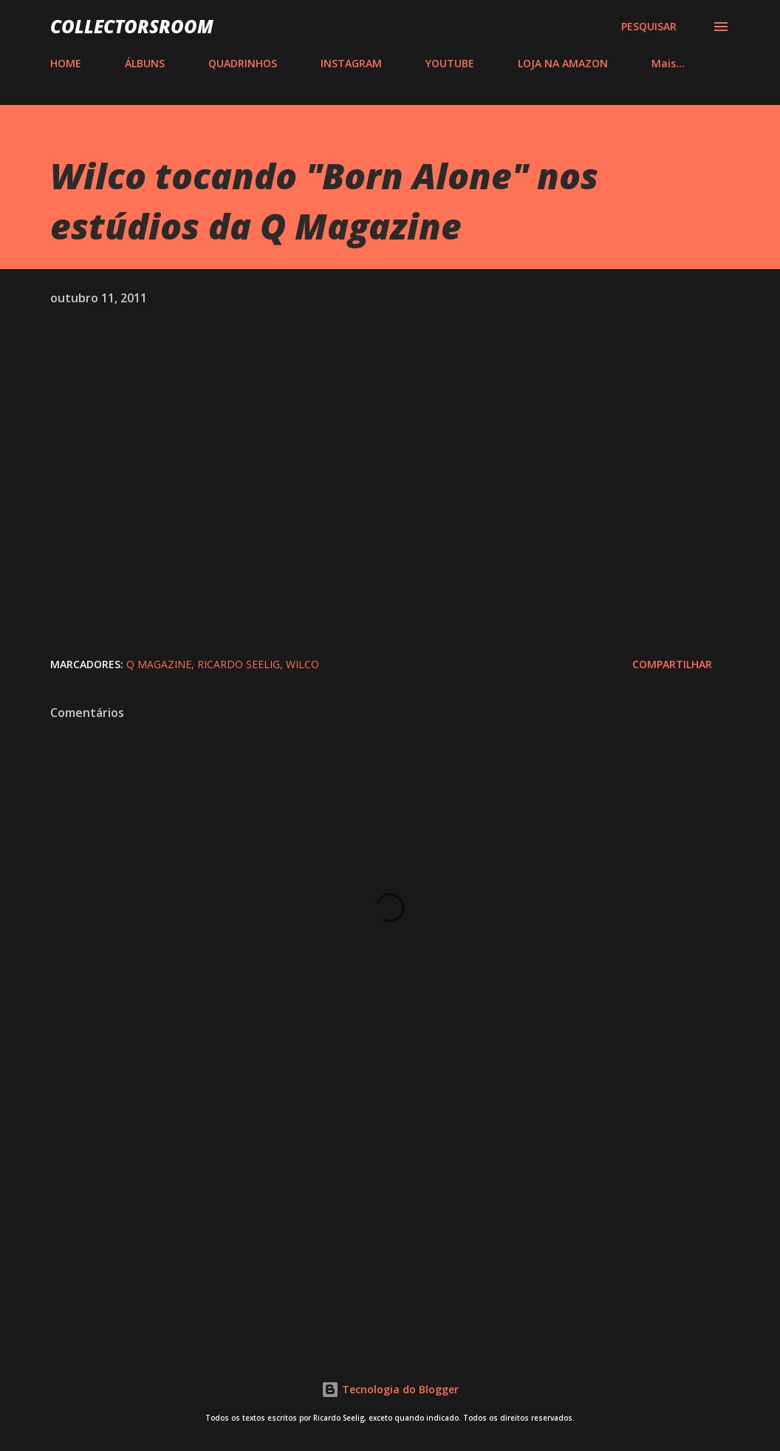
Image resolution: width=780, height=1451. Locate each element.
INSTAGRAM (351, 63)
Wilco (302, 664)
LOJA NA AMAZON (563, 63)
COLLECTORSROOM (131, 26)
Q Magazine (158, 664)
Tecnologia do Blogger (390, 1389)
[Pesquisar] (649, 26)
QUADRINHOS (242, 63)
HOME (65, 63)
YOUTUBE (449, 63)
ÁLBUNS (145, 63)
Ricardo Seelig (238, 664)
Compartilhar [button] (672, 664)
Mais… (668, 63)
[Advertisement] (390, 1213)
